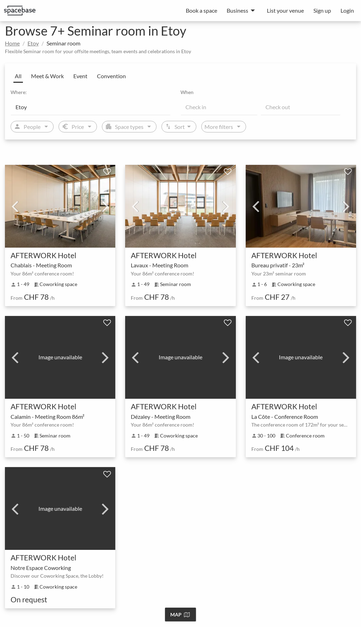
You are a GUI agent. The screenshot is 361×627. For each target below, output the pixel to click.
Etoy (33, 43)
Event (80, 76)
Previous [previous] (15, 206)
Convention (111, 76)
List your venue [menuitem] (285, 10)
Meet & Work (47, 76)
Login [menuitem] (347, 10)
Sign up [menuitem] (322, 10)
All (18, 76)
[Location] (91, 106)
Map (180, 614)
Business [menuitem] (237, 10)
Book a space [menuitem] (201, 10)
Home (12, 43)
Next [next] (105, 206)
